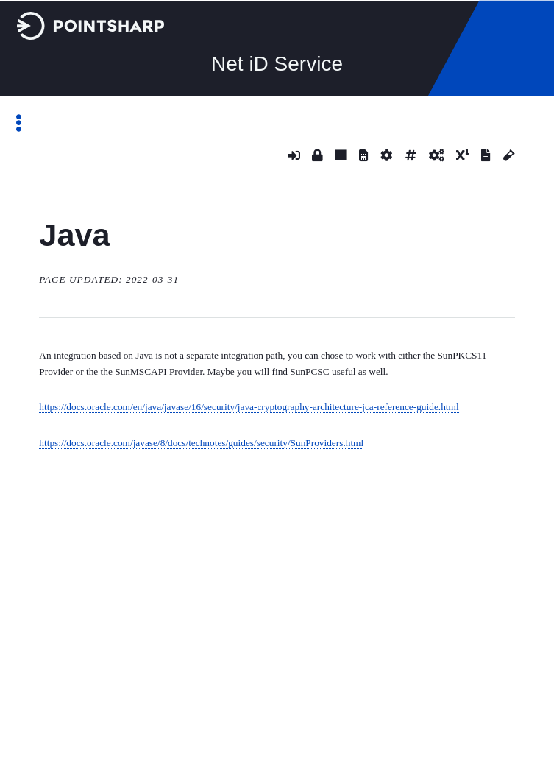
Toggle (26, 123)
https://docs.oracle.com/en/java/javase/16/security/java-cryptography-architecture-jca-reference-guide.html (248, 406)
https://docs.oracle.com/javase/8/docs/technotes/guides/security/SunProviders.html (201, 442)
